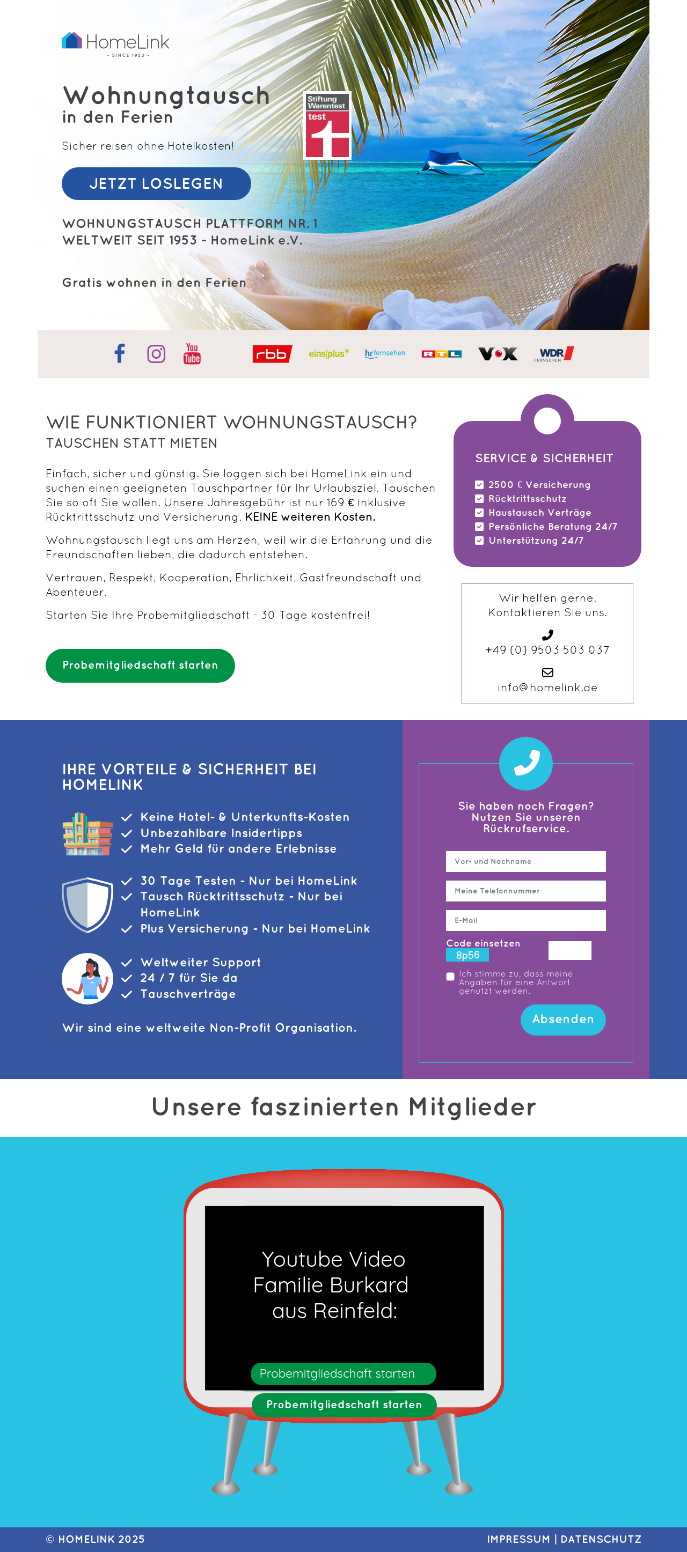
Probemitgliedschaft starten (140, 665)
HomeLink (86, 1539)
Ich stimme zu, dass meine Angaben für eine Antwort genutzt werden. (516, 983)
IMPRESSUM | (523, 1539)
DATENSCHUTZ (600, 1539)
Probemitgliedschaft (193, 616)
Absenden (563, 1019)
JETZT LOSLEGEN (156, 184)
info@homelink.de (548, 688)
